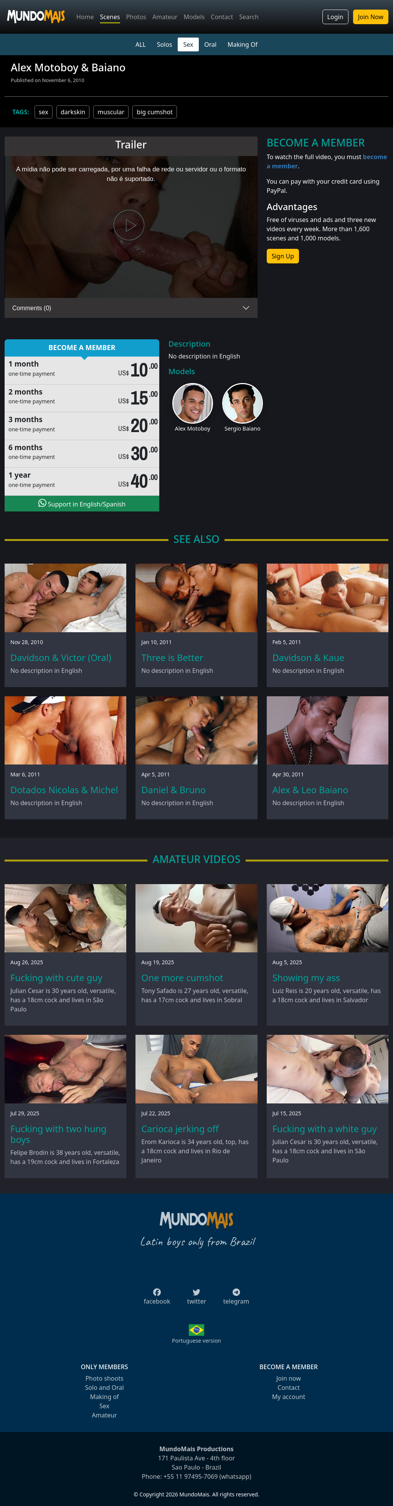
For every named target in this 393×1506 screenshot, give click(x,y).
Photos (136, 17)
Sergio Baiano (243, 428)
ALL (140, 44)
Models (194, 17)
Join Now (370, 17)
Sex (188, 44)
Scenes (110, 17)
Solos (164, 44)
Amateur (164, 17)
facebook (157, 1299)
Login (335, 17)
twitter (196, 1299)
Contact (222, 17)
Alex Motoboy (192, 428)
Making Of (243, 44)
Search (249, 17)
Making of (104, 1397)
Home (85, 17)
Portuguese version (196, 1340)
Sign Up (283, 256)
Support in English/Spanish (81, 503)
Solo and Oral (104, 1387)
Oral (210, 44)
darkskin (73, 112)
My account (288, 1397)
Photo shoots (104, 1378)
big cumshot (155, 112)
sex (43, 112)
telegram (236, 1299)
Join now (288, 1378)
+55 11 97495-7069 (190, 1476)
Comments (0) (31, 308)
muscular (110, 112)
